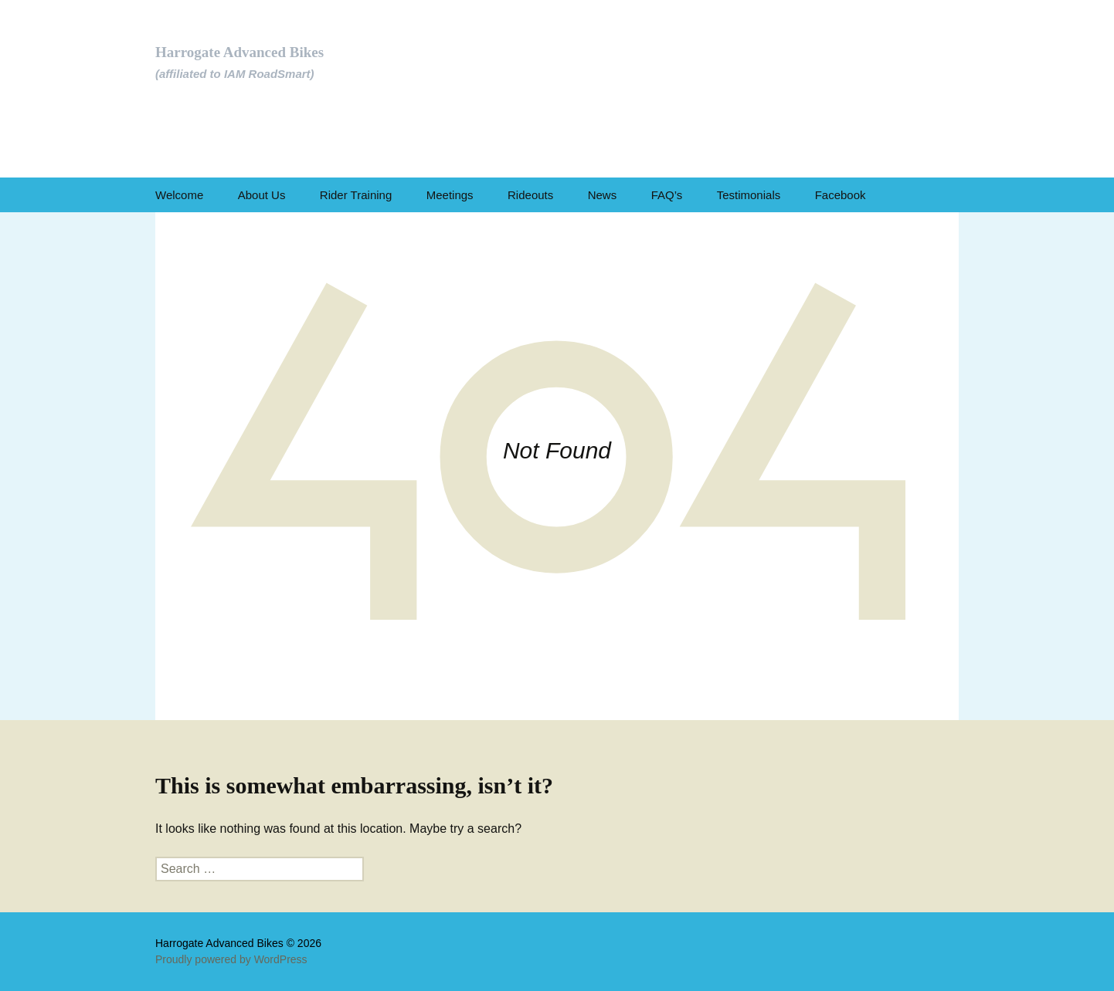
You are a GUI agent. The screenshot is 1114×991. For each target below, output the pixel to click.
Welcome (179, 194)
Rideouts (530, 194)
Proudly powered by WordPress (231, 959)
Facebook (840, 194)
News (602, 194)
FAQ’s (667, 194)
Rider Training (356, 194)
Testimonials (749, 194)
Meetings (450, 194)
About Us (262, 194)
